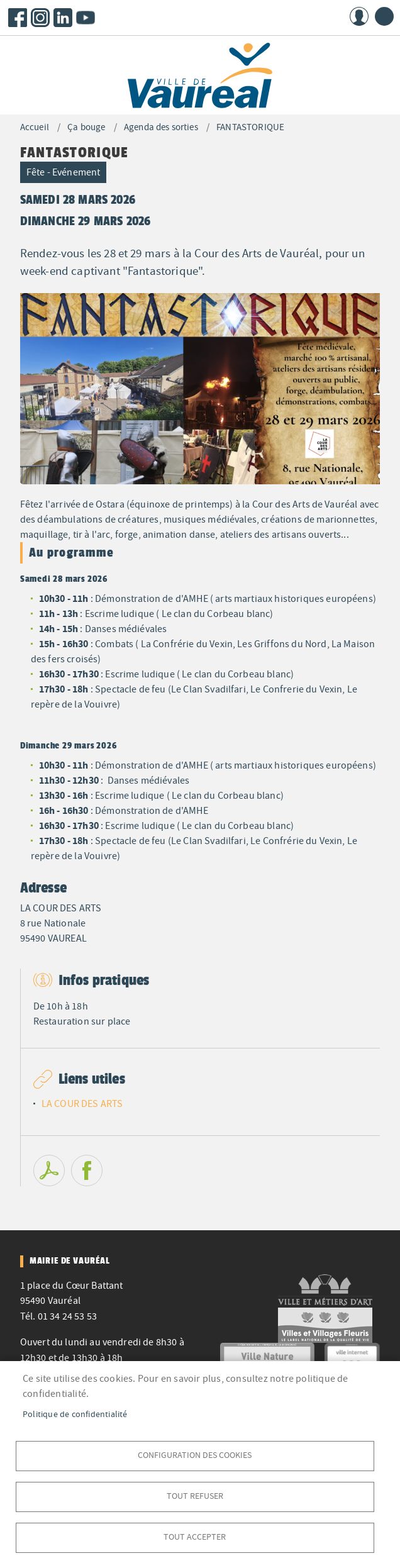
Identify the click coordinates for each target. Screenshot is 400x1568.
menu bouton (384, 16)
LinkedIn (62, 17)
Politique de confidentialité (75, 1414)
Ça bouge (86, 127)
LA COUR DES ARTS (82, 1104)
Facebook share (87, 1170)
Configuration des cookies (195, 1455)
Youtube (85, 17)
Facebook (17, 17)
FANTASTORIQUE (250, 127)
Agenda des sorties (161, 127)
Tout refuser (195, 1496)
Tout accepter (195, 1537)
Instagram (40, 17)
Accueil (34, 127)
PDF (49, 1170)
